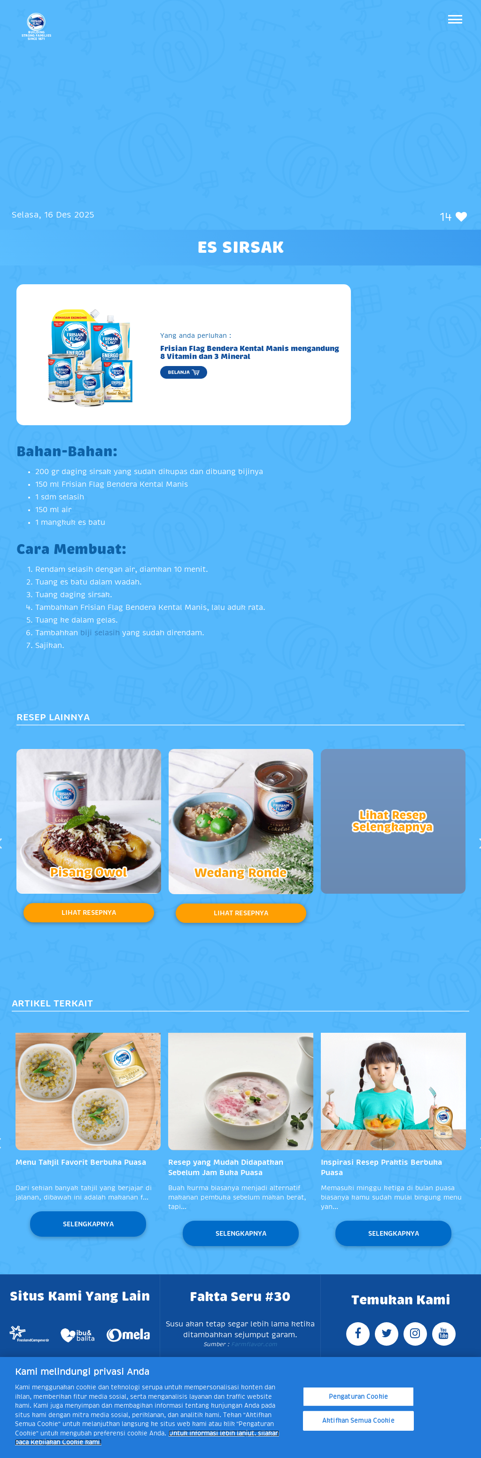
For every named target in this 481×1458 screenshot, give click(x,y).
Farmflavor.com (253, 1344)
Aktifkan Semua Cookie (358, 1421)
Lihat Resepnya (89, 912)
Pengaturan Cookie (358, 1397)
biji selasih (101, 633)
